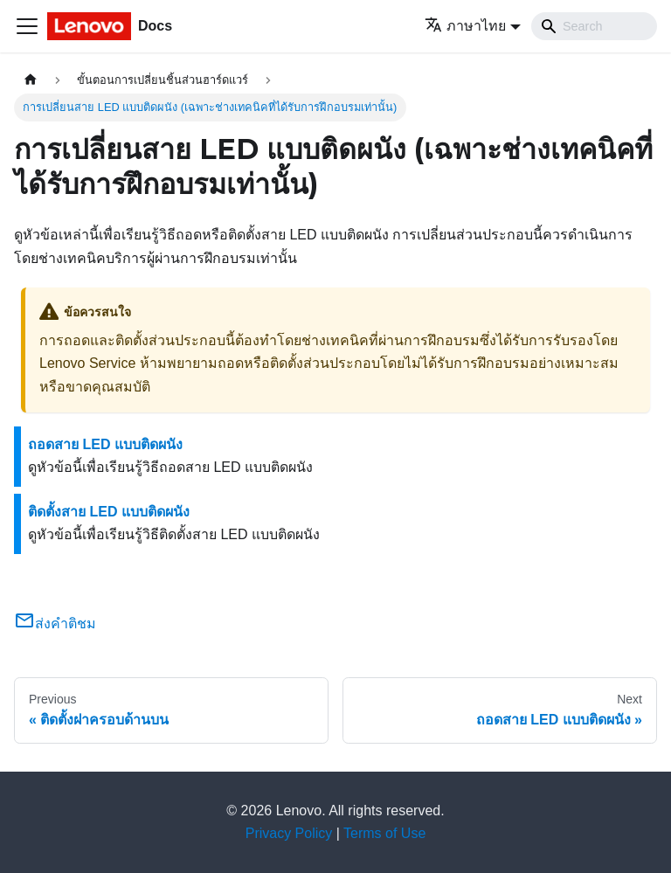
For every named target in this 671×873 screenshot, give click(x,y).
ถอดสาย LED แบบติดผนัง (105, 444)
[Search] (594, 26)
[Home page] (30, 80)
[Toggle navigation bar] (27, 26)
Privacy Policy (289, 833)
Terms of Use (384, 833)
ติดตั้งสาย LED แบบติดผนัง (109, 511)
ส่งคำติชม (55, 623)
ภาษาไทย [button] (465, 25)
